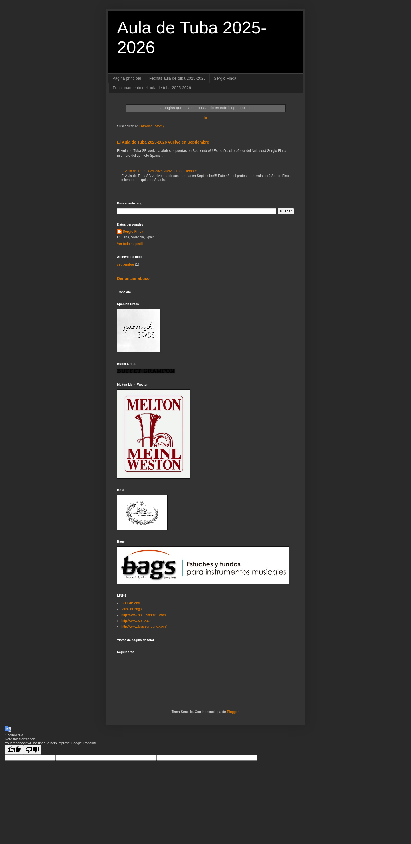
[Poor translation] (32, 750)
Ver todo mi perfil (130, 244)
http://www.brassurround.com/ (144, 626)
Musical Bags (131, 609)
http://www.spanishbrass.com (143, 615)
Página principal (126, 78)
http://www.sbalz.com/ (137, 621)
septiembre (125, 264)
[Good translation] (14, 750)
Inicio (205, 118)
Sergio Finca (225, 78)
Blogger (233, 712)
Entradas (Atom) (151, 126)
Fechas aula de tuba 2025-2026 (177, 78)
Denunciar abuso (133, 278)
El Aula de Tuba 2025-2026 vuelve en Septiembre (163, 142)
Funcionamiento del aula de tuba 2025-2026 (152, 87)
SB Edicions (130, 603)
